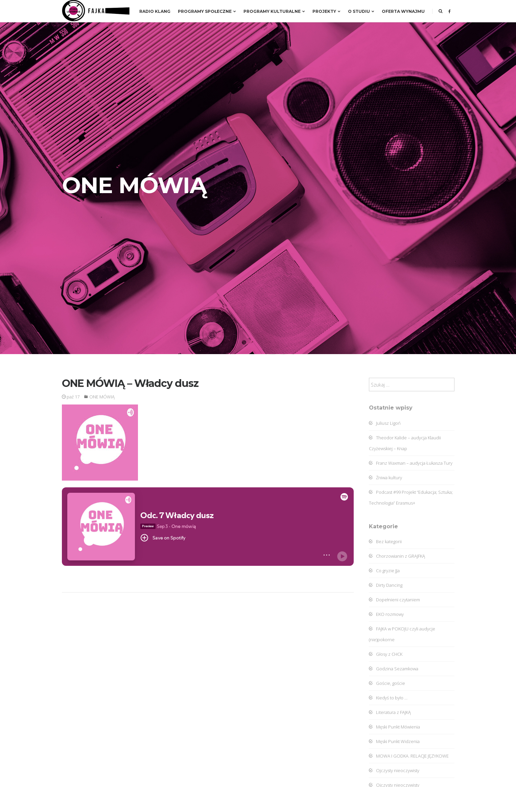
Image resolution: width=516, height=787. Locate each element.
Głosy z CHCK (385, 654)
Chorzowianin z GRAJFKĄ (397, 556)
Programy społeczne (207, 11)
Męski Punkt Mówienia (394, 727)
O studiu (361, 11)
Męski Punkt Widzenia (394, 741)
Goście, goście (387, 683)
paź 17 (70, 397)
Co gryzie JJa (384, 571)
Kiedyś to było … (388, 698)
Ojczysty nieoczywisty (394, 770)
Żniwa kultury (385, 477)
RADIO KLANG (154, 11)
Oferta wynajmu (403, 11)
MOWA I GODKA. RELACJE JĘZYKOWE (409, 756)
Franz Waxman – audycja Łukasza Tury (410, 463)
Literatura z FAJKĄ (390, 712)
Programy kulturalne (274, 11)
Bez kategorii (385, 541)
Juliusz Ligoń (385, 423)
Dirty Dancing (385, 585)
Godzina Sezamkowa (393, 669)
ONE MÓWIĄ (102, 397)
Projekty (326, 11)
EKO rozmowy (386, 614)
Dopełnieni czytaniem (394, 600)
